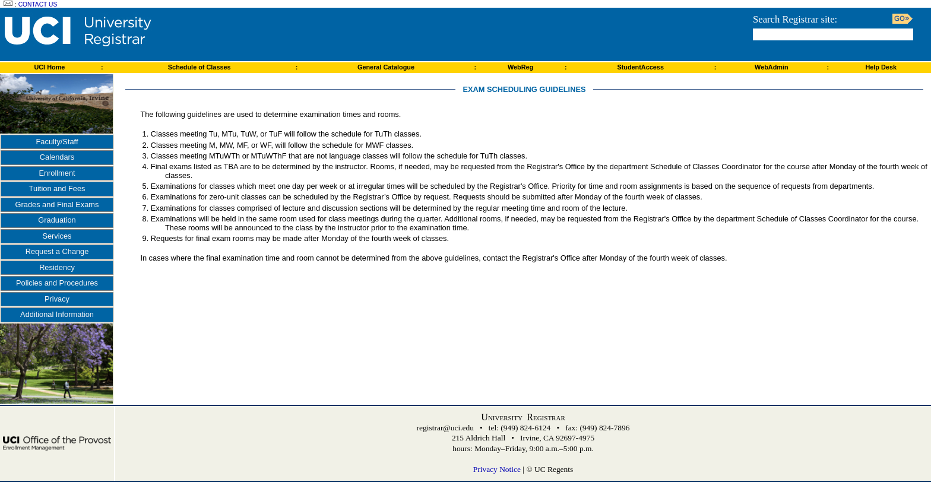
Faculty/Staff (57, 141)
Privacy (57, 298)
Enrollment (57, 173)
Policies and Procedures (57, 282)
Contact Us (38, 4)
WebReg (520, 67)
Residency (57, 267)
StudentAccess (640, 67)
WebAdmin (771, 67)
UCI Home (49, 67)
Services (56, 236)
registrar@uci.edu (445, 427)
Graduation (56, 219)
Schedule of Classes (199, 67)
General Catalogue (386, 67)
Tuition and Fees (57, 188)
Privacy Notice (497, 469)
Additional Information (57, 314)
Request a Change (57, 251)
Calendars (57, 157)
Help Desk (880, 67)
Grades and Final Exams (57, 204)
